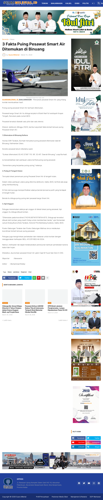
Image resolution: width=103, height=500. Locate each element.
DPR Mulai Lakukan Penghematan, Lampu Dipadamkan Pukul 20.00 (57, 308)
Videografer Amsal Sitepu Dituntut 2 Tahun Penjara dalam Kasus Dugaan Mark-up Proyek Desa (12, 309)
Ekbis (77, 3)
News (12, 39)
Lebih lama (63, 320)
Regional (24, 272)
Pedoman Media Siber (60, 497)
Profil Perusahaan (42, 497)
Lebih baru (7, 320)
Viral (29, 272)
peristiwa (16, 272)
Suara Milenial (21, 497)
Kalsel (69, 3)
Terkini (45, 3)
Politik (86, 3)
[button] (93, 3)
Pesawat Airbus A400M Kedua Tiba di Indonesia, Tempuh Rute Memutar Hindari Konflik (34, 309)
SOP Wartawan (95, 497)
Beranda (5, 39)
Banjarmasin (56, 3)
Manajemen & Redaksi (79, 497)
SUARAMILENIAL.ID (10, 100)
